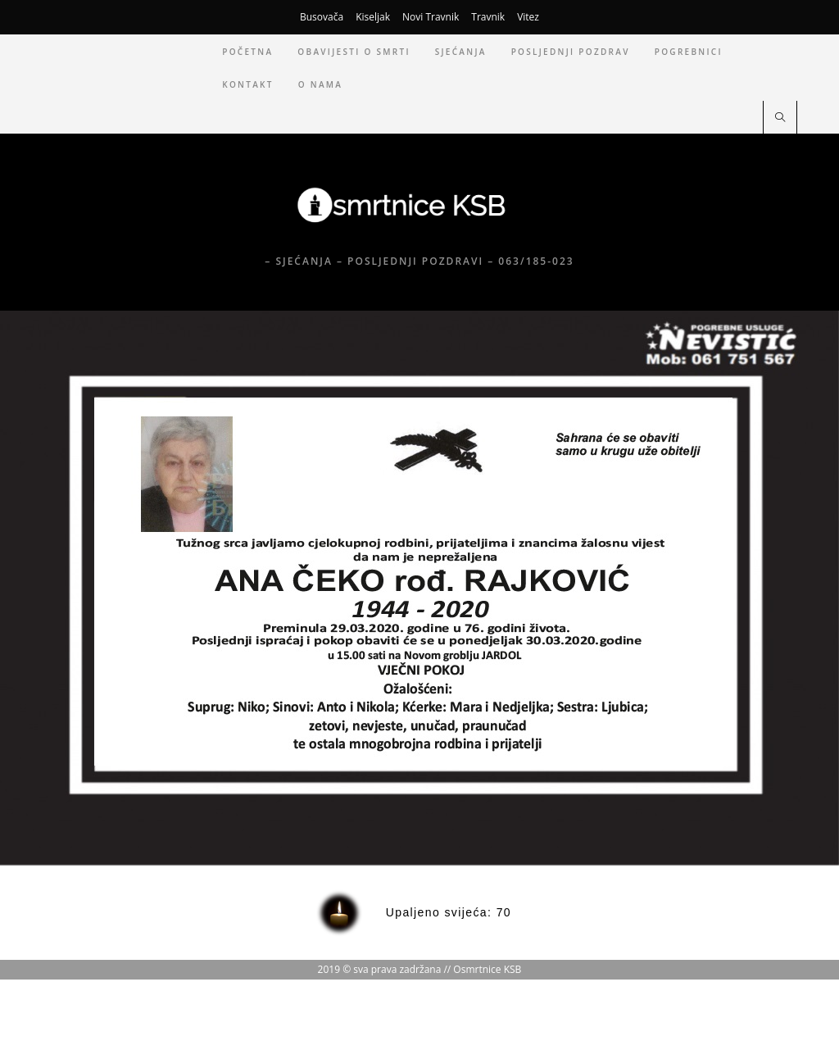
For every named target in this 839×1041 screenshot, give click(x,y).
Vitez (528, 17)
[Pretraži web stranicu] (780, 118)
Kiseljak (373, 17)
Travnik (488, 17)
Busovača (321, 17)
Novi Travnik (430, 17)
